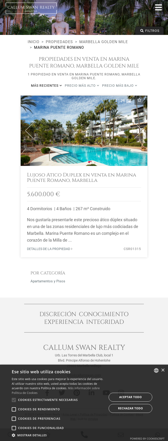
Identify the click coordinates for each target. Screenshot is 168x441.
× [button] (162, 370)
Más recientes (46, 85)
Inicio (33, 42)
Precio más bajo (119, 85)
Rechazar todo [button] (130, 408)
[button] (27, 131)
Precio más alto (82, 85)
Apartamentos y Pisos (48, 281)
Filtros (149, 31)
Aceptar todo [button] (130, 397)
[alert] (84, 403)
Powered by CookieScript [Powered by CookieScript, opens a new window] (147, 438)
